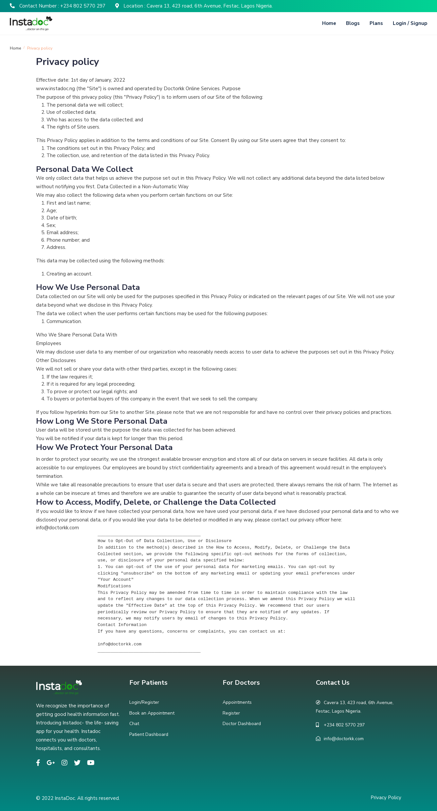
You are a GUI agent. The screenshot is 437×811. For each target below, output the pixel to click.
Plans (376, 23)
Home (329, 23)
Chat (134, 723)
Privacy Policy (386, 797)
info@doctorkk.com (344, 739)
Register (231, 713)
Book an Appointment (151, 713)
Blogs (353, 23)
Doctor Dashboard (242, 723)
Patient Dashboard (148, 734)
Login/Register (144, 702)
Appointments (237, 702)
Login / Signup (410, 23)
